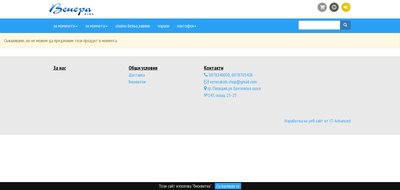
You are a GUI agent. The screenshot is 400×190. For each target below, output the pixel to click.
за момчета (96, 26)
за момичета (65, 26)
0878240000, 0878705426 (228, 75)
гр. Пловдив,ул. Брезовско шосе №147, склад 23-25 (232, 91)
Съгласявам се (228, 186)
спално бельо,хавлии (132, 26)
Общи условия (143, 67)
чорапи (163, 26)
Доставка (137, 75)
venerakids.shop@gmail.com (230, 82)
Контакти (213, 67)
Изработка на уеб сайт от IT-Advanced (318, 121)
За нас (59, 67)
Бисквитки (137, 82)
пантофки (186, 26)
